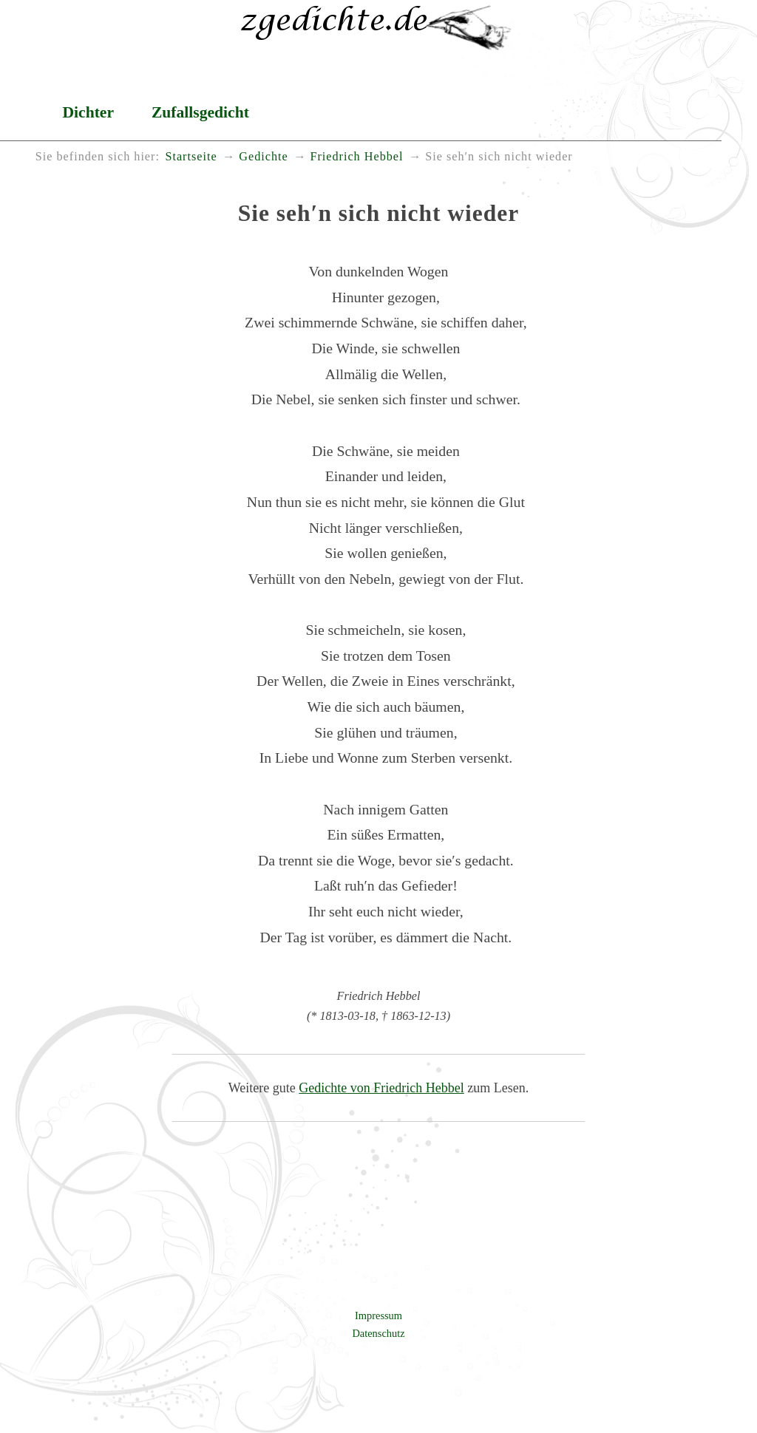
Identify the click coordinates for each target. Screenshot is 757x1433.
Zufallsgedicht (200, 112)
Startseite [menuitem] (191, 156)
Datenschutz (378, 1333)
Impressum (378, 1315)
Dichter (88, 112)
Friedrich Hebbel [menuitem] (356, 156)
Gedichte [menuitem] (263, 156)
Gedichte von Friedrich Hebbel (381, 1087)
